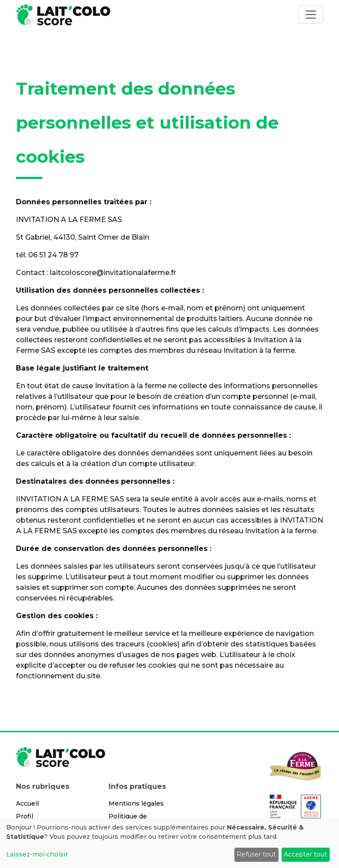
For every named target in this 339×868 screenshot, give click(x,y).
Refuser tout (256, 854)
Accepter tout (305, 854)
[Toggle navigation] (310, 14)
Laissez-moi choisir (37, 854)
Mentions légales (136, 803)
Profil (24, 816)
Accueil (27, 803)
